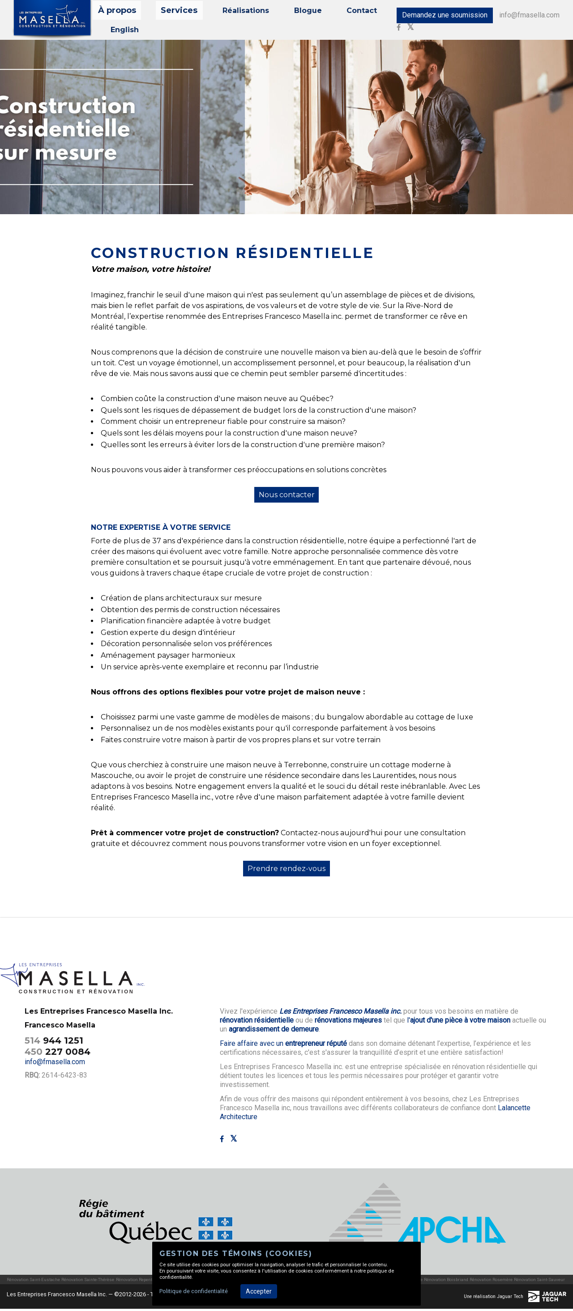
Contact (336, 12)
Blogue (288, 12)
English (121, 29)
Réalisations (232, 12)
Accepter (259, 1291)
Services (173, 12)
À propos (121, 12)
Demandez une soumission (435, 16)
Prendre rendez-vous (286, 871)
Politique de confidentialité (193, 1291)
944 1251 (54, 1042)
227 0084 (57, 1053)
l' (458, 1022)
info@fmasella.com (520, 16)
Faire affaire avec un (283, 1045)
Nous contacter (287, 496)
